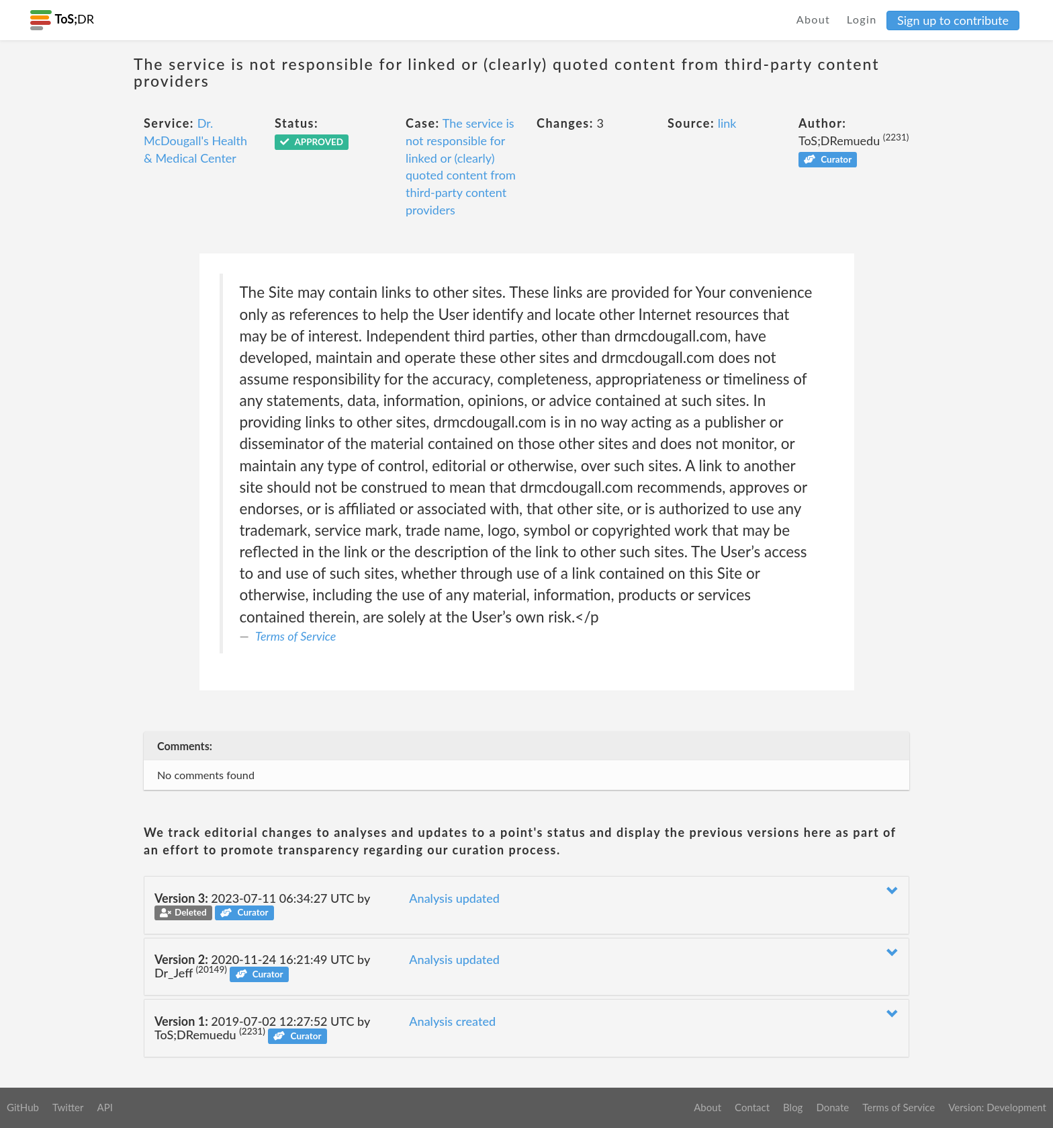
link (727, 123)
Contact (752, 1107)
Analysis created (452, 1021)
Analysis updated (454, 898)
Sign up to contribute (953, 20)
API (104, 1107)
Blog (793, 1107)
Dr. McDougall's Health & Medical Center (195, 140)
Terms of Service (295, 636)
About (813, 19)
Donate (832, 1107)
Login (862, 19)
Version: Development (997, 1107)
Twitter (68, 1107)
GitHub (23, 1107)
